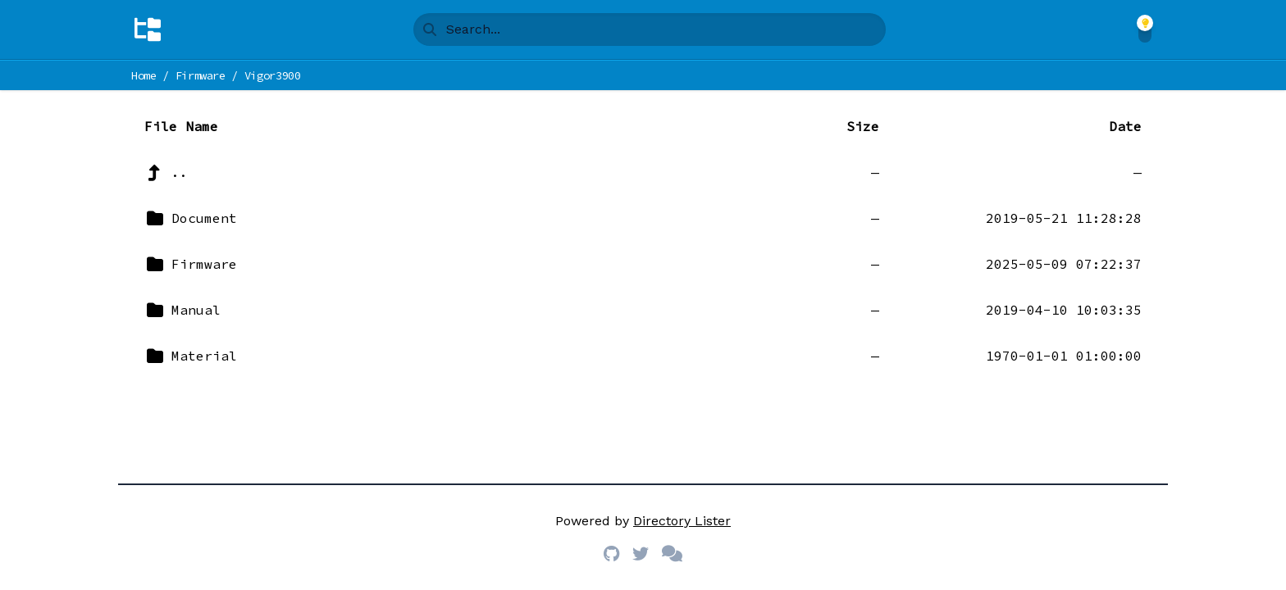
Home (144, 75)
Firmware (201, 75)
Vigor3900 (272, 75)
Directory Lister (682, 521)
